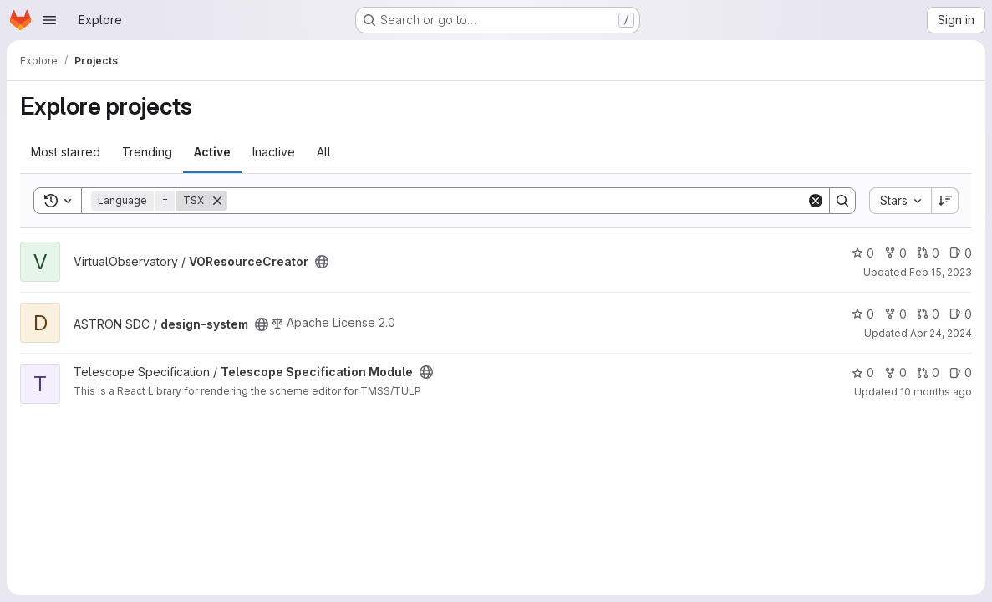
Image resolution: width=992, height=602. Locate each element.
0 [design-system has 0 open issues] (960, 314)
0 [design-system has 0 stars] (863, 314)
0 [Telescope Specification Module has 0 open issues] (960, 372)
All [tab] (324, 152)
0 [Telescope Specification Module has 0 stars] (863, 372)
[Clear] (816, 201)
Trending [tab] (147, 152)
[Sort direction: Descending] (945, 200)
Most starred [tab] (65, 152)
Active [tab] (212, 152)
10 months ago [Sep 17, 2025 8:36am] (936, 391)
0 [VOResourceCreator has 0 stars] (863, 253)
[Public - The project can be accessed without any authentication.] (321, 261)
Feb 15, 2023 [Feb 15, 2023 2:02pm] (940, 272)
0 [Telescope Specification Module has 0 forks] (895, 372)
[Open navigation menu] (49, 20)
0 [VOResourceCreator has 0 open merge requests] (928, 253)
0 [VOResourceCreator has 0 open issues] (960, 253)
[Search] (517, 201)
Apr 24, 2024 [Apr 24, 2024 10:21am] (941, 333)
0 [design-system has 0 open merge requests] (928, 314)
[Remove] (217, 201)
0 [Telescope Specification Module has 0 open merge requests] (928, 372)
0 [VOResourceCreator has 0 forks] (895, 253)
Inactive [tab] (273, 152)
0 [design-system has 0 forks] (895, 314)
